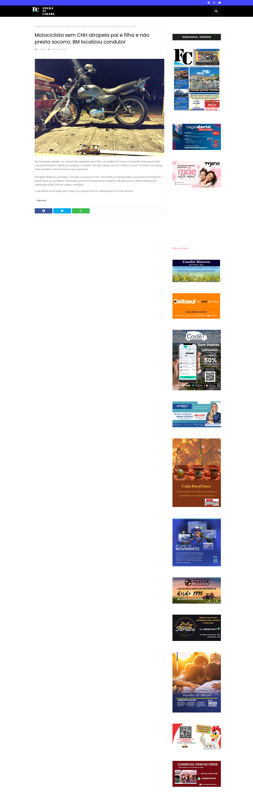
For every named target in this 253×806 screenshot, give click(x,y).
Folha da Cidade (180, 248)
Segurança (53, 26)
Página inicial (40, 26)
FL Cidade (41, 49)
